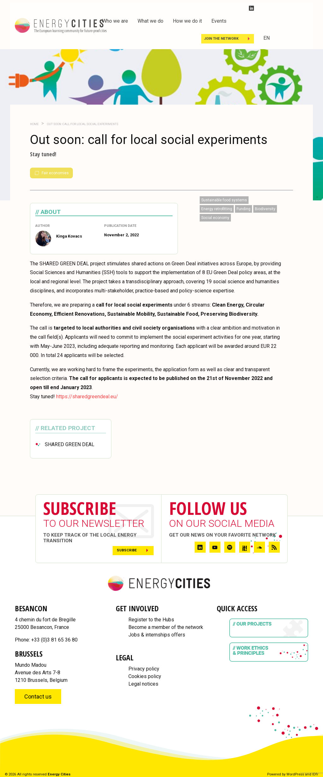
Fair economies (51, 173)
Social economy (215, 218)
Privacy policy (143, 669)
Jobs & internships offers (156, 635)
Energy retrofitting (216, 209)
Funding (243, 209)
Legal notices (143, 684)
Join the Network (221, 39)
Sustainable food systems (224, 200)
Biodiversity (265, 209)
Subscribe (127, 550)
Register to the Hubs (151, 620)
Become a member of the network (165, 627)
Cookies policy (144, 676)
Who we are (115, 21)
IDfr (315, 774)
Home (34, 124)
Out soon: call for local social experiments (82, 124)
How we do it (187, 21)
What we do (150, 21)
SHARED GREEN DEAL (69, 444)
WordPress (295, 774)
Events (218, 21)
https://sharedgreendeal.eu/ (87, 397)
